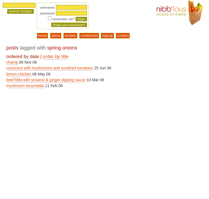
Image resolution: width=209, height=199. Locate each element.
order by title (56, 56)
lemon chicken (18, 74)
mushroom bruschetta (25, 85)
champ (12, 62)
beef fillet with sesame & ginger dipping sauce (46, 80)
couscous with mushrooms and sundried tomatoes (49, 68)
